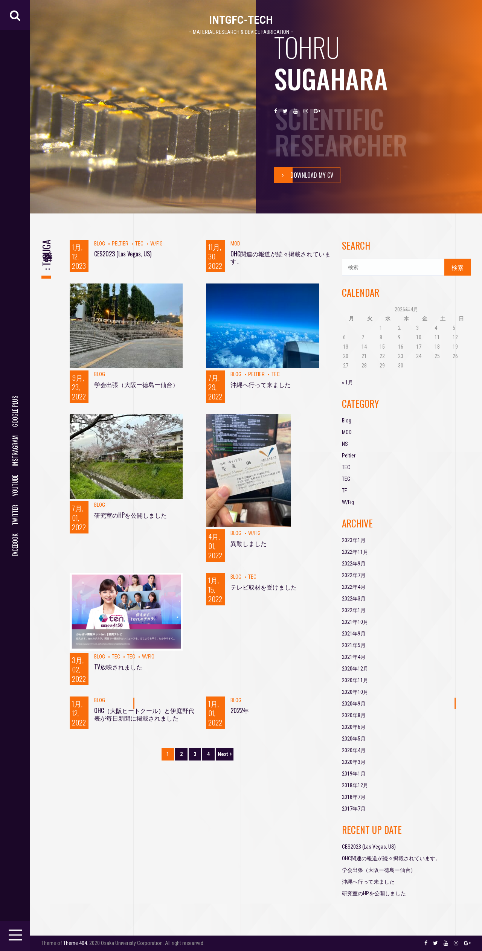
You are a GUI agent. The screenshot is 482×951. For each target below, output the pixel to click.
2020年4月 (354, 750)
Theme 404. (75, 943)
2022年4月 (354, 587)
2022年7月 (354, 575)
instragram (15, 450)
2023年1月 (354, 540)
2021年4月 (354, 657)
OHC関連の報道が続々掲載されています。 (280, 257)
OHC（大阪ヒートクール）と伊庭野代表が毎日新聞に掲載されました (144, 714)
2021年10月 (355, 622)
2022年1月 (354, 610)
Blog (99, 244)
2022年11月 (355, 552)
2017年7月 (354, 809)
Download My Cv (304, 175)
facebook (15, 544)
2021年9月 (354, 634)
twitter (15, 514)
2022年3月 (354, 599)
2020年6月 (354, 727)
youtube (15, 485)
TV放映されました (118, 666)
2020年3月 (354, 762)
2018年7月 (354, 797)
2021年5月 (354, 645)
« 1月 (347, 382)
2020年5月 (354, 739)
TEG (131, 657)
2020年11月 (355, 680)
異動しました (248, 543)
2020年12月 (355, 669)
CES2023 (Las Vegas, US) (122, 253)
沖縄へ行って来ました (260, 384)
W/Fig (156, 244)
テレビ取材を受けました (263, 586)
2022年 (239, 710)
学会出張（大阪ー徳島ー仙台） (136, 384)
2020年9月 (354, 704)
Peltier (120, 244)
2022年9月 (354, 564)
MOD (235, 244)
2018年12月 (355, 785)
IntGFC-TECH (241, 19)
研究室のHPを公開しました (130, 515)
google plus (15, 411)
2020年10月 (355, 692)
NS (345, 444)
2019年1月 (354, 774)
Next (223, 754)
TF (344, 491)
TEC (139, 244)
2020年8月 (354, 715)
